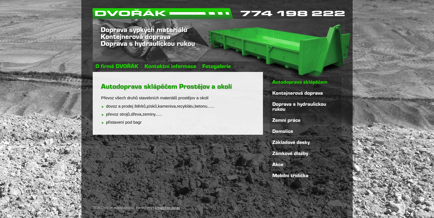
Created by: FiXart (167, 207)
